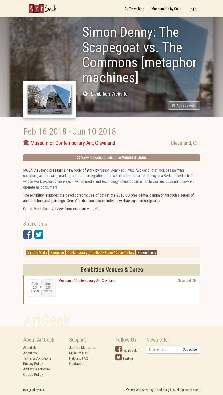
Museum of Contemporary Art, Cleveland (87, 281)
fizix (42, 390)
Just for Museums (82, 347)
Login (192, 9)
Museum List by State (166, 9)
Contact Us (77, 363)
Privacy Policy (33, 363)
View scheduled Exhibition (112, 157)
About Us (30, 347)
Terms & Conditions (37, 358)
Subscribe (190, 349)
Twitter (124, 358)
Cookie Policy (33, 374)
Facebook (126, 350)
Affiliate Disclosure (36, 369)
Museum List (78, 353)
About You (31, 353)
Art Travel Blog (134, 9)
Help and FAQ (78, 358)
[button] (184, 105)
